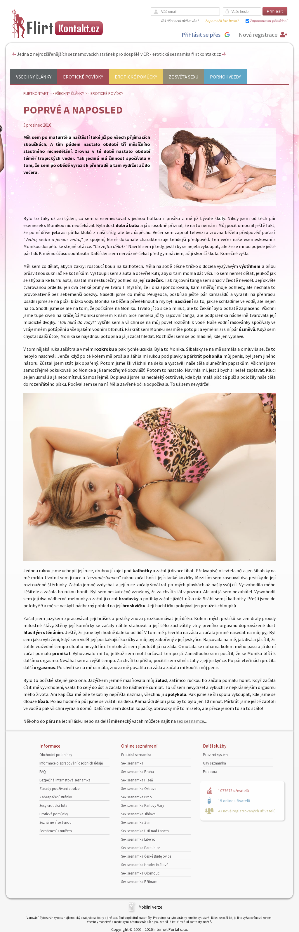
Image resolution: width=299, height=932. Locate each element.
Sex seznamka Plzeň (137, 780)
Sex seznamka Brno (136, 797)
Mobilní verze (150, 907)
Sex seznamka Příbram (139, 881)
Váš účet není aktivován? (180, 20)
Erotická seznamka (136, 754)
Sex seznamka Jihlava (138, 813)
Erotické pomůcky (136, 77)
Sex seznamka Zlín (135, 822)
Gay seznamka (214, 763)
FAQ (42, 771)
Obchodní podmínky (55, 754)
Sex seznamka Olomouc (140, 873)
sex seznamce (190, 721)
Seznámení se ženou (55, 822)
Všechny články (33, 77)
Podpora (210, 771)
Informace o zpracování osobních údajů (71, 763)
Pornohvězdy (225, 77)
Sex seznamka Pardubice (140, 847)
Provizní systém (215, 754)
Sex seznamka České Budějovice (146, 856)
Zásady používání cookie (59, 788)
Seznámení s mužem (55, 830)
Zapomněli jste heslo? (222, 20)
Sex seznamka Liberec (138, 839)
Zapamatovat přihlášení (268, 20)
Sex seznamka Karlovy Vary (142, 805)
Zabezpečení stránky (55, 797)
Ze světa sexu (183, 77)
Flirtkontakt (35, 93)
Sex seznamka (132, 763)
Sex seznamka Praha (137, 771)
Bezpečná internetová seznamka (65, 780)
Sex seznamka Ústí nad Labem (145, 830)
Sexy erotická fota (53, 805)
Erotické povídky (83, 77)
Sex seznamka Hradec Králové (144, 864)
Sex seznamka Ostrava (139, 788)
